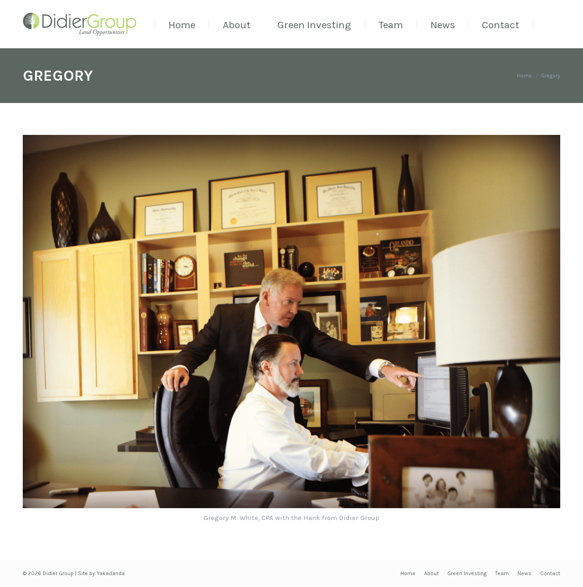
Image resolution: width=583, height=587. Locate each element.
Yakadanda (111, 573)
